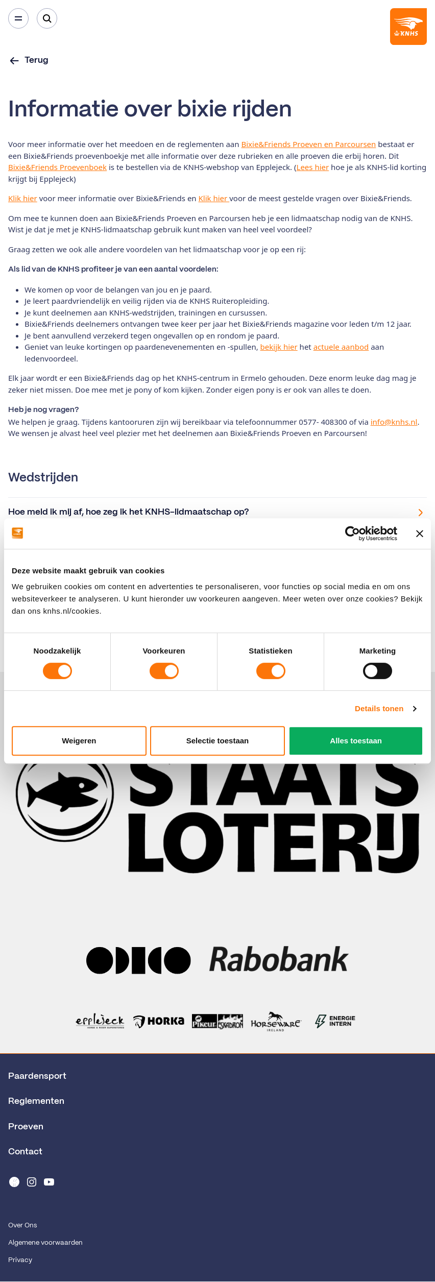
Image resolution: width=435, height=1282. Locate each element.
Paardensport (37, 1076)
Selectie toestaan (217, 740)
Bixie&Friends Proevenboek (57, 167)
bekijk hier (279, 347)
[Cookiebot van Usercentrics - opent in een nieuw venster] (352, 533)
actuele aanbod (341, 347)
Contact (25, 1152)
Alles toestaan (356, 740)
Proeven (25, 1127)
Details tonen (379, 708)
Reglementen (36, 1101)
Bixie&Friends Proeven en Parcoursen (308, 144)
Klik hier (22, 198)
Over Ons (22, 1225)
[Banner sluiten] (419, 533)
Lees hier (313, 167)
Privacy (20, 1260)
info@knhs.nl (394, 422)
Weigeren (79, 740)
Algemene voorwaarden (45, 1243)
